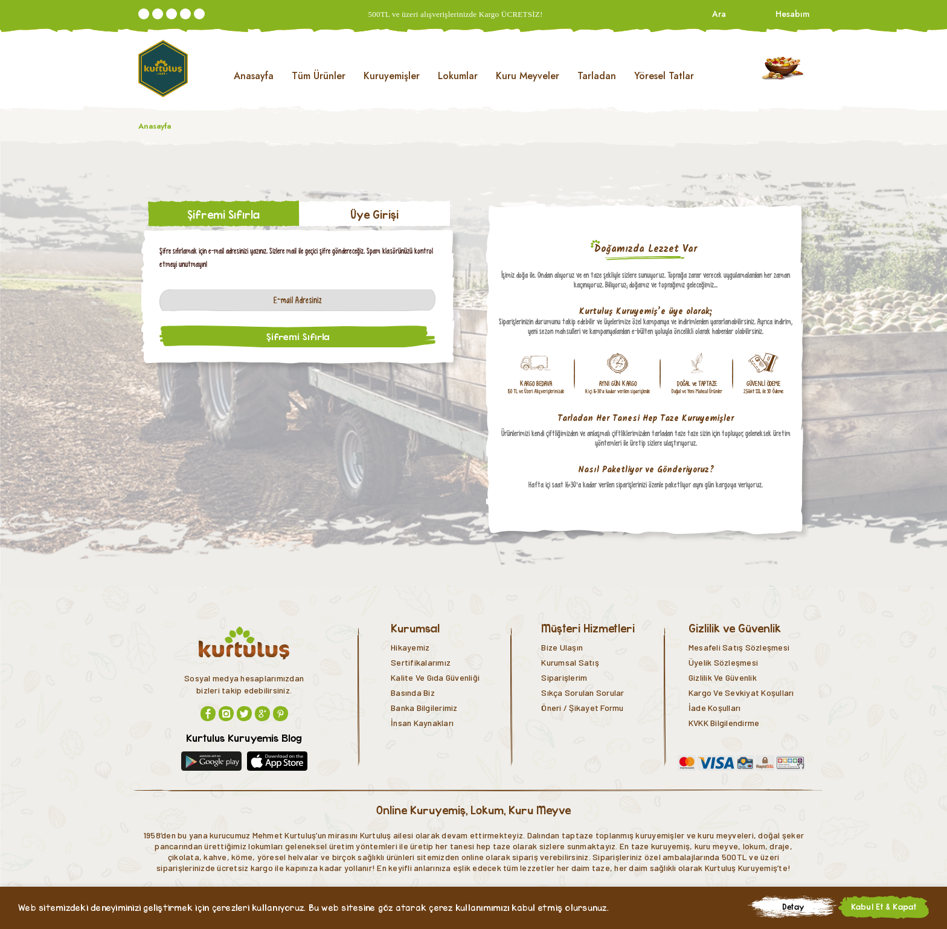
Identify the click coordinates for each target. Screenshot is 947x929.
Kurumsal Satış (570, 662)
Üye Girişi (374, 214)
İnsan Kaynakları (422, 723)
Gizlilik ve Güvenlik (723, 677)
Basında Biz (413, 692)
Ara (719, 14)
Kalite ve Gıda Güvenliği (435, 677)
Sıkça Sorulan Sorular (582, 692)
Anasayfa (254, 76)
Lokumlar (458, 76)
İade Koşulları (715, 707)
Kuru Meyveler (527, 76)
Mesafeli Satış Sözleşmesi (739, 647)
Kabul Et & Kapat (884, 906)
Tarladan (596, 76)
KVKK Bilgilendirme (724, 723)
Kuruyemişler (392, 76)
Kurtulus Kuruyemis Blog (244, 737)
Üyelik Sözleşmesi (723, 662)
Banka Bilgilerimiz (424, 707)
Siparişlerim (564, 677)
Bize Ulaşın (562, 647)
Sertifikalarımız (421, 662)
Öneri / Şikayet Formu (582, 707)
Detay (793, 906)
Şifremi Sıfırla (223, 214)
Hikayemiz (410, 647)
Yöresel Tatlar (664, 76)
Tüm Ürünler (318, 76)
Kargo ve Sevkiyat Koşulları (741, 692)
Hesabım (792, 14)
